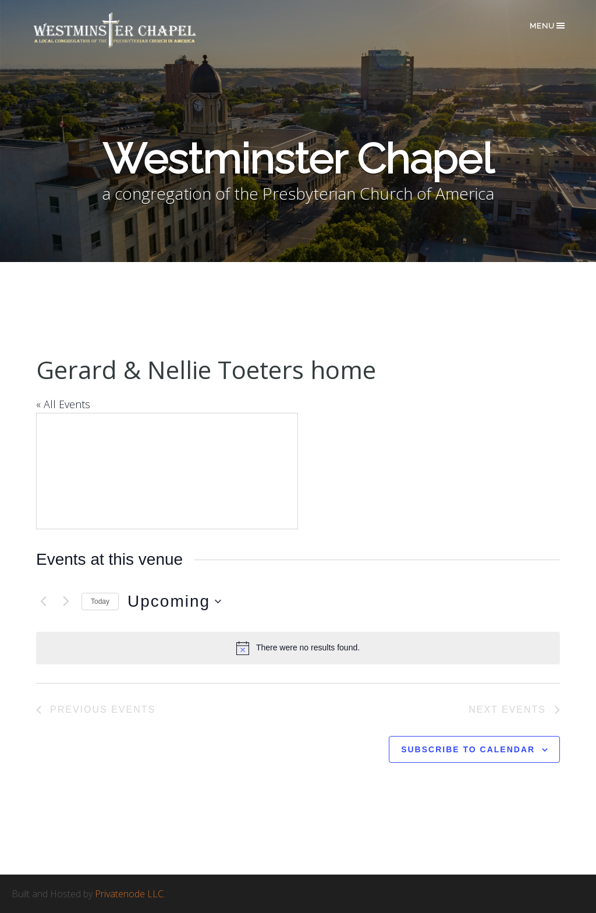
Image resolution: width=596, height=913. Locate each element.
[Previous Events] (43, 601)
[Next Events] (66, 601)
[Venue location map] (167, 471)
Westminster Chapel (131, 30)
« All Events (63, 404)
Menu (548, 25)
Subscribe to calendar (468, 749)
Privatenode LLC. (130, 893)
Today (100, 601)
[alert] (298, 648)
